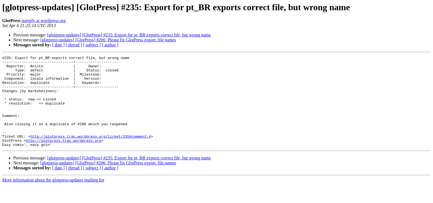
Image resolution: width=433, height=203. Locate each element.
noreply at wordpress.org (43, 20)
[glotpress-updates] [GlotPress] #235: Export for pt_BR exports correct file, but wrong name (129, 35)
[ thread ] (74, 44)
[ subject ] (92, 44)
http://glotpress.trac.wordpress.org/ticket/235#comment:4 (90, 152)
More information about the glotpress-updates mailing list (53, 198)
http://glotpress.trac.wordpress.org (63, 157)
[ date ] (58, 44)
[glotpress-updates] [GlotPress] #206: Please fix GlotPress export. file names (108, 40)
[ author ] (110, 44)
